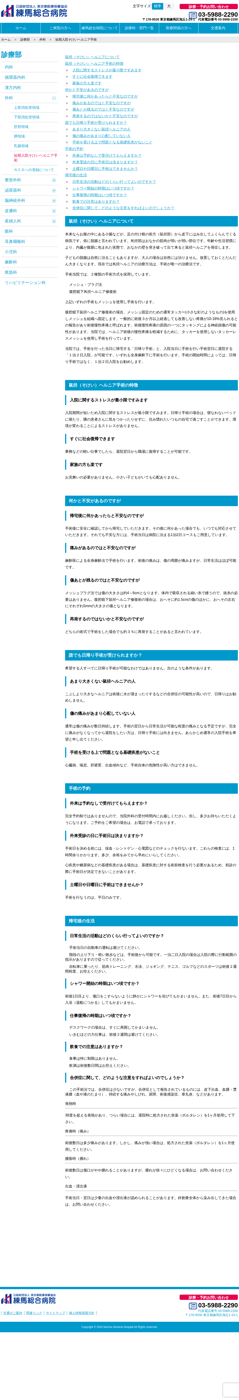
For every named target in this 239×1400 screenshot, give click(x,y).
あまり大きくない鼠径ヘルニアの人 (101, 129)
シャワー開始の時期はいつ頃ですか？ (103, 188)
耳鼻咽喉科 (15, 241)
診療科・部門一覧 (139, 28)
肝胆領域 (21, 127)
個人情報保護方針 (81, 1313)
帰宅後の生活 (76, 175)
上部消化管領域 (26, 107)
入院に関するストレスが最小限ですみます (107, 70)
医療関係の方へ (178, 28)
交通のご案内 (12, 1313)
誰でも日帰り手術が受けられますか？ (96, 123)
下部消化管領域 (26, 117)
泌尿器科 (13, 190)
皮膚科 (11, 210)
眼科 (9, 231)
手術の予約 (74, 149)
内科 (9, 67)
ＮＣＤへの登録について (34, 170)
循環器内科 (15, 77)
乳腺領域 (21, 146)
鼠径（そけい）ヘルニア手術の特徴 (94, 63)
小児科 (11, 252)
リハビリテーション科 (25, 282)
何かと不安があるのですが (87, 90)
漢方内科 (13, 87)
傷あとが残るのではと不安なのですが (103, 109)
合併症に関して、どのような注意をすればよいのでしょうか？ (123, 208)
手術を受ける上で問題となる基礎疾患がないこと (112, 142)
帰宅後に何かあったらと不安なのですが (105, 96)
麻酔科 (11, 262)
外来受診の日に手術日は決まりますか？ (105, 162)
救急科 (11, 272)
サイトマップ (55, 1313)
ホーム (20, 28)
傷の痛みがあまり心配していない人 (101, 136)
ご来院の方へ (60, 28)
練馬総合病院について (99, 28)
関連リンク (34, 1313)
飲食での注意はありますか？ (96, 201)
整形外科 (13, 180)
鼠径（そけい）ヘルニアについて (92, 57)
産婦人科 (13, 221)
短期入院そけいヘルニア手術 (36, 158)
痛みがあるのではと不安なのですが (101, 103)
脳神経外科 (15, 200)
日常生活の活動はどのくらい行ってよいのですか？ (114, 182)
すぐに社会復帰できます (92, 76)
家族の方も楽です (87, 83)
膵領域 (19, 136)
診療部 (11, 54)
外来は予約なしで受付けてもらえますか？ (107, 155)
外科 (9, 98)
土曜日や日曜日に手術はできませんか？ (105, 169)
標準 (157, 6)
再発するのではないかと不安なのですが (105, 116)
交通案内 (218, 28)
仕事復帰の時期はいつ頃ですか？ (99, 195)
